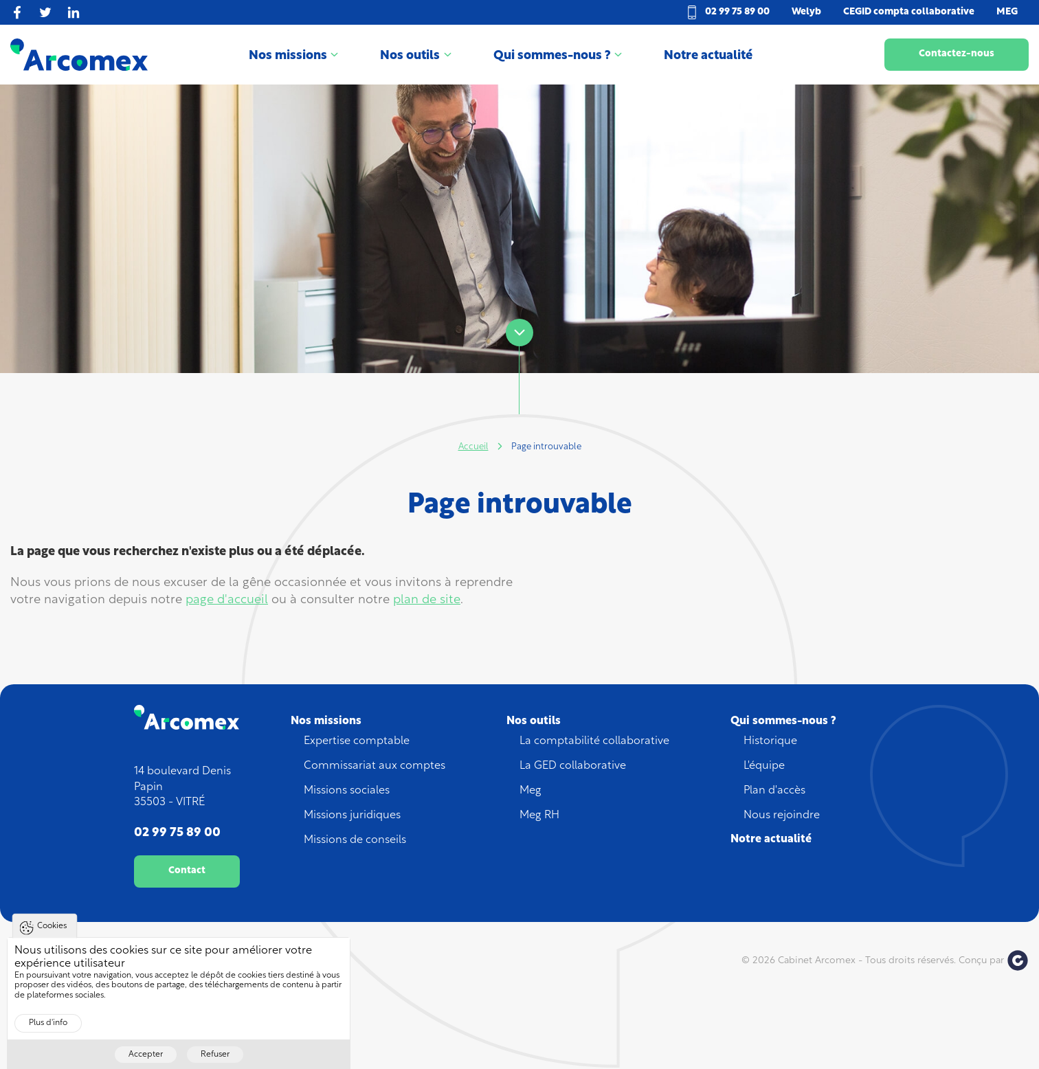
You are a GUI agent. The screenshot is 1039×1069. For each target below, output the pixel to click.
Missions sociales (347, 790)
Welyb (806, 12)
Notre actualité (708, 56)
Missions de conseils (355, 840)
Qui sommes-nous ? (552, 56)
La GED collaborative (573, 766)
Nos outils (410, 56)
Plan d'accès (774, 790)
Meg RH (539, 815)
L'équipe (764, 766)
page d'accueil (227, 600)
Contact (186, 871)
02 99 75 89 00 (737, 12)
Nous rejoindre (782, 815)
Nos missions (288, 56)
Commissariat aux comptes (374, 766)
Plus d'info (48, 1033)
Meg (530, 790)
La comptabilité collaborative (594, 741)
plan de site (426, 600)
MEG (1007, 12)
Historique (770, 741)
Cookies (52, 936)
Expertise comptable (357, 741)
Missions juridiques (352, 815)
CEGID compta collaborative (908, 12)
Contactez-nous (956, 54)
